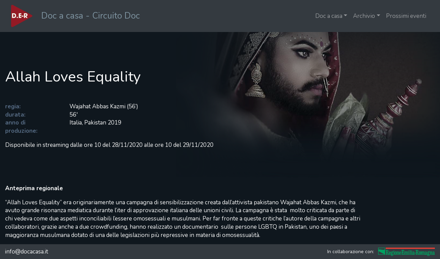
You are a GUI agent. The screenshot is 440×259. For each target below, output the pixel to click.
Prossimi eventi (406, 16)
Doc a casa (328, 16)
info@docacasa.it (26, 252)
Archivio (364, 16)
